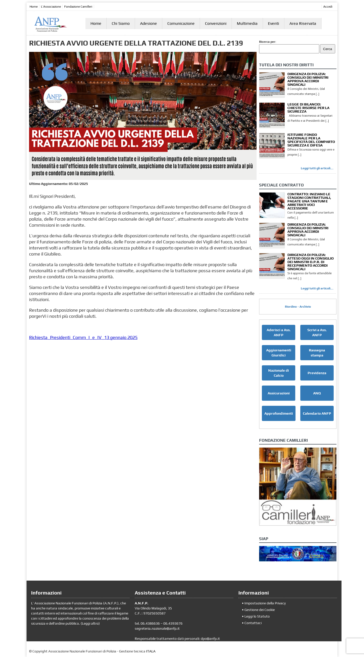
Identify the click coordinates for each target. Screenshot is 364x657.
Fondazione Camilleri (78, 6)
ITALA (150, 651)
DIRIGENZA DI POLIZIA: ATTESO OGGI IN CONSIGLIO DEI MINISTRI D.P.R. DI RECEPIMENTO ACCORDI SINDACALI (310, 262)
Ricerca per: (267, 42)
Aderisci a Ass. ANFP (279, 332)
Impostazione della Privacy (265, 603)
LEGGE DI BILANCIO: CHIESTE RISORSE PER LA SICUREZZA (308, 107)
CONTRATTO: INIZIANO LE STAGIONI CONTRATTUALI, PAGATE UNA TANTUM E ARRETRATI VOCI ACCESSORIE (309, 201)
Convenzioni (215, 23)
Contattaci (253, 623)
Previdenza (317, 373)
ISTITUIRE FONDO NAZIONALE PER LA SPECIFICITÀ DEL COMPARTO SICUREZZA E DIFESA (311, 140)
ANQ (317, 393)
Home (34, 6)
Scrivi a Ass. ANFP (317, 332)
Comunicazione (181, 23)
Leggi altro (90, 623)
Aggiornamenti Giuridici (278, 352)
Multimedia (247, 23)
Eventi (273, 23)
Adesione (148, 23)
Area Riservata (302, 23)
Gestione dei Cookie (259, 610)
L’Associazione (51, 6)
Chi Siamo (121, 23)
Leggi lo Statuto (257, 616)
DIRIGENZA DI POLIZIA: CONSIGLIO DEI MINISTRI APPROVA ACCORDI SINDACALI (307, 79)
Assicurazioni (279, 393)
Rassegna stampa (317, 352)
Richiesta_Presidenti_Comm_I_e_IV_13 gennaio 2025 (83, 337)
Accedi (327, 6)
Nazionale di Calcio (278, 372)
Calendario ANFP (317, 413)
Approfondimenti (278, 413)
